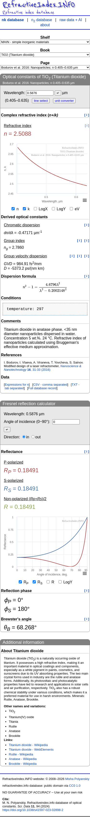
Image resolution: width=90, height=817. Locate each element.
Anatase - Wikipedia (23, 760)
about (45, 25)
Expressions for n (17, 385)
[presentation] (45, 287)
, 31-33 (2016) (42, 368)
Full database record (42, 389)
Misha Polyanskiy (77, 780)
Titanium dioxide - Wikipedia (28, 746)
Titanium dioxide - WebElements (31, 750)
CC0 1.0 (75, 786)
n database (41, 20)
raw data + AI (71, 20)
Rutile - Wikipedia (21, 755)
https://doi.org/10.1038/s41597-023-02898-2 (32, 811)
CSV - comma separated (50, 385)
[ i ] (86, 115)
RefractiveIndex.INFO (38, 5)
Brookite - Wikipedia (23, 764)
